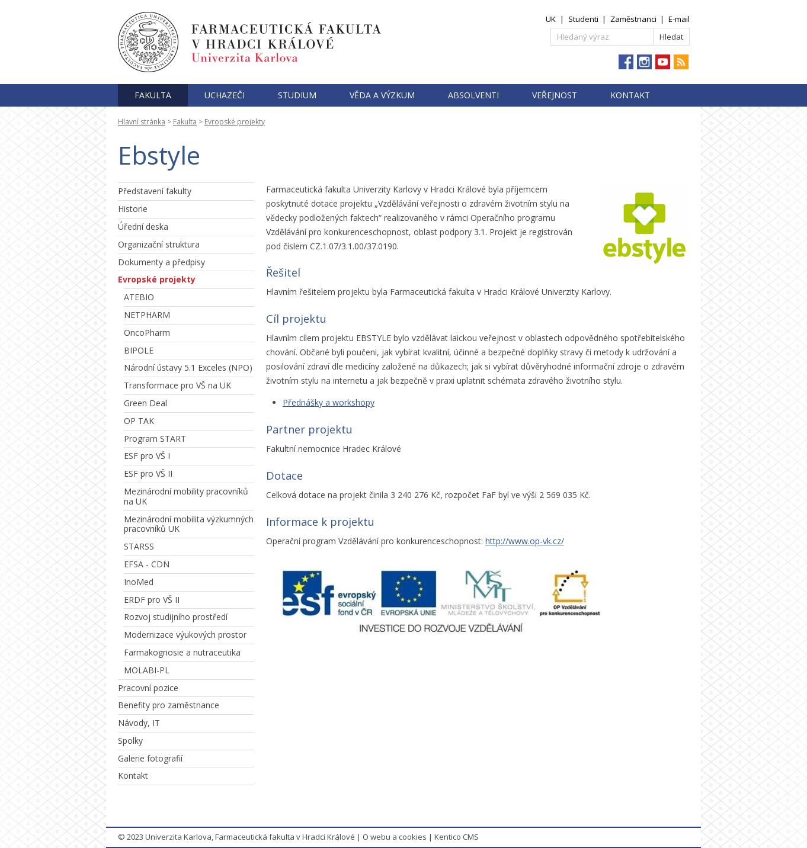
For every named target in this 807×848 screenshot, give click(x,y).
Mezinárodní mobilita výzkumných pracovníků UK (189, 524)
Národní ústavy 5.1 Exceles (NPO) (188, 367)
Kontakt (630, 95)
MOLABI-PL (146, 670)
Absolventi (473, 95)
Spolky (130, 740)
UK (551, 19)
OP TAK (139, 420)
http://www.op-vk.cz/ (524, 541)
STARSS (139, 546)
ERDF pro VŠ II (152, 599)
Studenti (583, 19)
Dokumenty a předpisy (161, 262)
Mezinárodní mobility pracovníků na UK (186, 496)
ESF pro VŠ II (148, 473)
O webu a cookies (395, 836)
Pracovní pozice (148, 687)
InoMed (138, 581)
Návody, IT (139, 722)
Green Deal (145, 403)
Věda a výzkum (382, 95)
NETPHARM (147, 314)
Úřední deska (143, 226)
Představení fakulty (154, 191)
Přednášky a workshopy (328, 402)
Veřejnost (554, 95)
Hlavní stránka (141, 122)
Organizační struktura (159, 244)
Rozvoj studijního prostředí (176, 616)
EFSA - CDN (146, 564)
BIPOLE (138, 350)
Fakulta (152, 95)
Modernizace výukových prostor (185, 634)
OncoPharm (147, 332)
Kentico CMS (456, 836)
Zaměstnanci (633, 19)
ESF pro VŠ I (147, 455)
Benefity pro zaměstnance (168, 705)
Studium (297, 95)
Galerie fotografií (150, 758)
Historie (133, 208)
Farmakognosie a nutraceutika (182, 652)
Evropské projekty (234, 122)
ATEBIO (139, 297)
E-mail (679, 19)
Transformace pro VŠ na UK (177, 385)
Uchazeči (224, 95)
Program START (155, 438)
